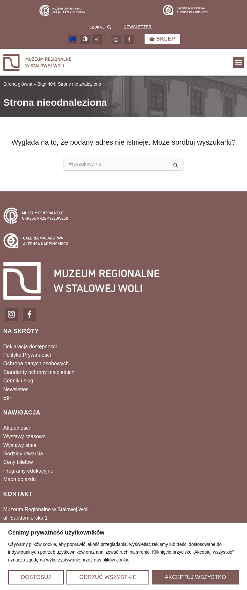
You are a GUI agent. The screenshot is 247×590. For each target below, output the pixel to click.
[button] (238, 62)
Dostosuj (36, 577)
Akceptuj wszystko (195, 577)
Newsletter (138, 27)
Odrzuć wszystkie (107, 577)
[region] (123, 556)
